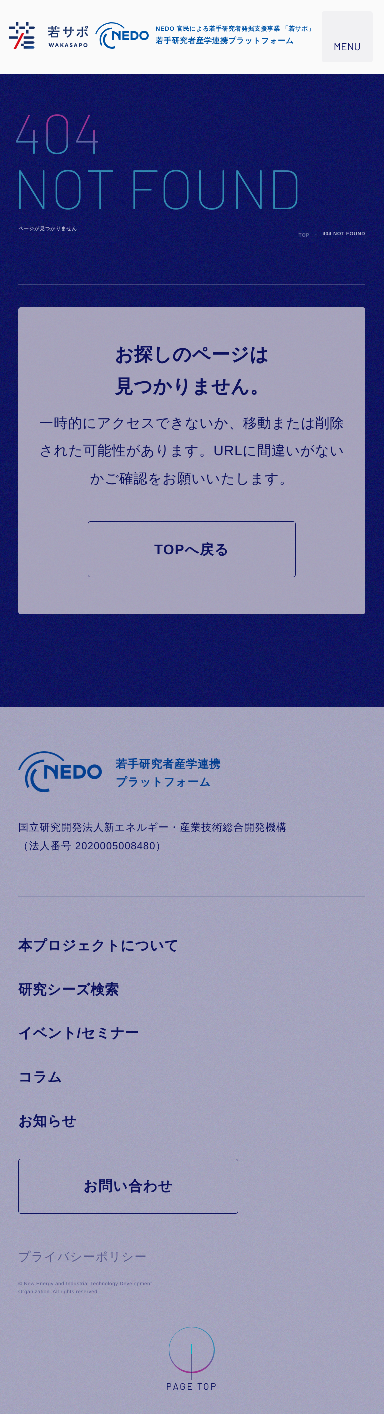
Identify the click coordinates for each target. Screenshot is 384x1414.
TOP (304, 235)
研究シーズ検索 (69, 989)
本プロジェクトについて (98, 945)
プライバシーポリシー (83, 1257)
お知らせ (47, 1121)
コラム (40, 1077)
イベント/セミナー (79, 1033)
